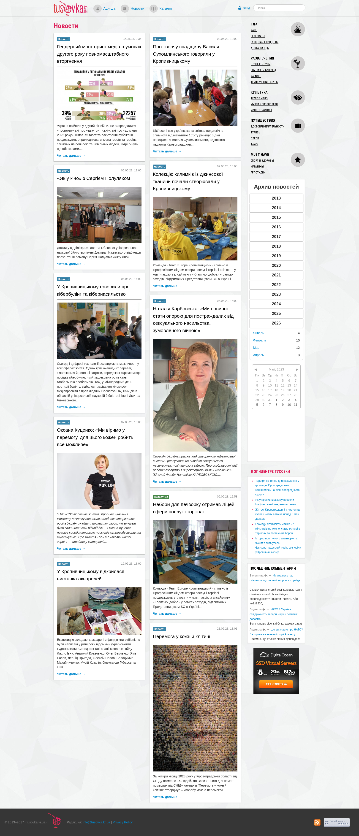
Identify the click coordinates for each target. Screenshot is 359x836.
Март (257, 347)
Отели (255, 138)
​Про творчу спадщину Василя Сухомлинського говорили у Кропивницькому (186, 54)
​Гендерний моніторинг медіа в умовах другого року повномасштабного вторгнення (99, 54)
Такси (254, 144)
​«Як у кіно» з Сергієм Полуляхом (93, 178)
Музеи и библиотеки (264, 104)
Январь (258, 333)
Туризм (256, 132)
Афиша (109, 8)
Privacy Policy (123, 822)
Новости (137, 8)
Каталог (165, 8)
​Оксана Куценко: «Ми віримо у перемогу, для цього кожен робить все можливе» (95, 437)
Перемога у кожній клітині (181, 636)
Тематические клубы (264, 82)
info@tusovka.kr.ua (96, 822)
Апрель (258, 355)
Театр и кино (259, 98)
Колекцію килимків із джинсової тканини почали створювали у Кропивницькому (188, 181)
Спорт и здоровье (262, 160)
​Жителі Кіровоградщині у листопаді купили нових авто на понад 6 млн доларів (277, 514)
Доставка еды (260, 48)
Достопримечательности (267, 126)
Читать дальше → (71, 155)
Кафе (254, 30)
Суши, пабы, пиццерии (264, 42)
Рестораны (258, 36)
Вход (246, 8)
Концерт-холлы (261, 110)
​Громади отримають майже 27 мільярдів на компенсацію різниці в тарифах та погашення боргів (277, 528)
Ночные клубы (260, 64)
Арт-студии (258, 172)
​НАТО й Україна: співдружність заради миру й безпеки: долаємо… (274, 614)
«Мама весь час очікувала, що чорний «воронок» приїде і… (275, 580)
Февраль (259, 340)
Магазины (257, 166)
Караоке (256, 76)
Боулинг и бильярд (263, 70)
